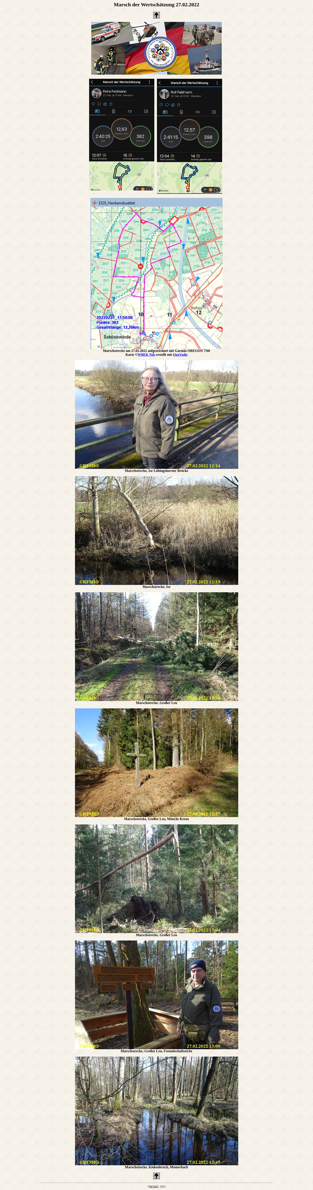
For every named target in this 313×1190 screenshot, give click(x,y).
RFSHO (154, 1186)
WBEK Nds (146, 354)
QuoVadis (180, 354)
